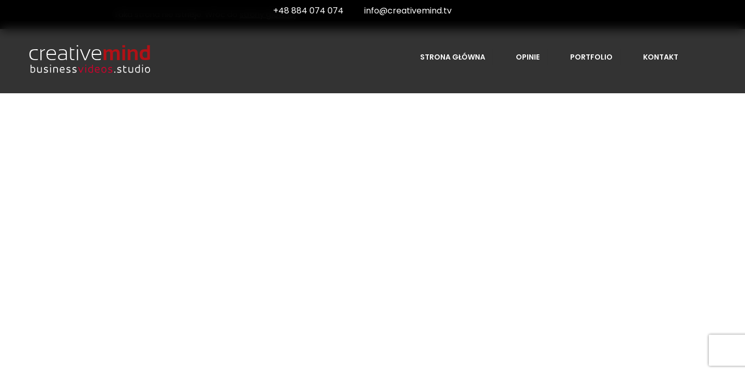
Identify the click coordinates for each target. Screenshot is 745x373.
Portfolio (591, 57)
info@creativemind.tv (408, 11)
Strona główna (452, 57)
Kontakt (660, 57)
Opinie (528, 57)
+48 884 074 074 (308, 11)
